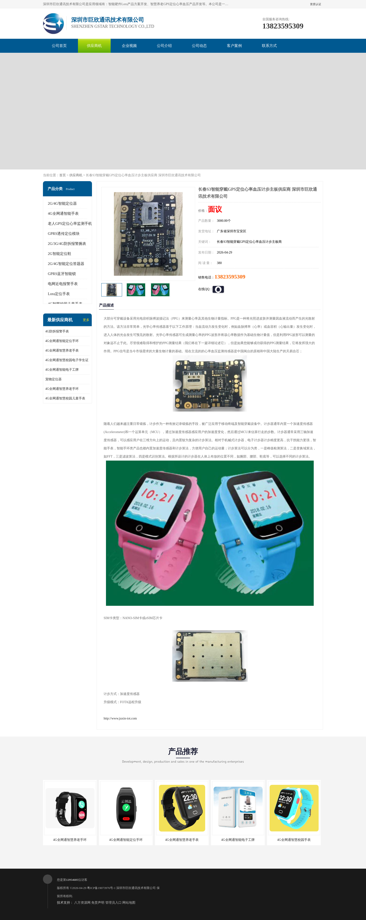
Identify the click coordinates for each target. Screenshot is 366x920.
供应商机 (94, 46)
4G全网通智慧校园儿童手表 (65, 398)
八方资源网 (82, 902)
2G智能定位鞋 (59, 254)
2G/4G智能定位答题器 (66, 264)
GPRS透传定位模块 (64, 234)
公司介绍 (164, 46)
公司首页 (59, 46)
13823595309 (230, 277)
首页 (62, 175)
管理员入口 (113, 902)
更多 (86, 320)
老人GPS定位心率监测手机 (70, 224)
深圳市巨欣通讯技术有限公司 (136, 888)
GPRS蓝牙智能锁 (62, 274)
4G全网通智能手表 (63, 213)
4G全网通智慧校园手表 (293, 840)
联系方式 (269, 46)
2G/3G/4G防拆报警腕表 (67, 244)
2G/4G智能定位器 (62, 203)
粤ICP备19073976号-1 (101, 888)
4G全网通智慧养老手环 (62, 389)
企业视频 (129, 46)
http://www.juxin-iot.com (120, 718)
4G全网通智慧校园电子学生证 (66, 360)
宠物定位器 (53, 379)
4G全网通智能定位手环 (62, 341)
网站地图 (128, 902)
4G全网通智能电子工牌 (62, 369)
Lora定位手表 (59, 294)
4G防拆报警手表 (57, 331)
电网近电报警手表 (63, 284)
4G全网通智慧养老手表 (62, 350)
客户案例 (234, 46)
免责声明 (97, 902)
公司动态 (199, 46)
